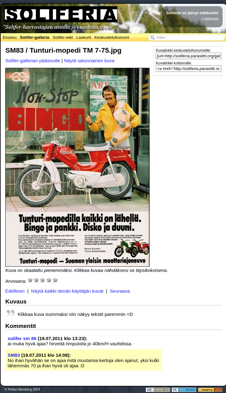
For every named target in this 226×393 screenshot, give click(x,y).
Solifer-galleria (34, 37)
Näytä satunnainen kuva (89, 60)
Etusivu (10, 37)
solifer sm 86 (22, 338)
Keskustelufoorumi (111, 37)
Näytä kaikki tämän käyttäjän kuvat (67, 291)
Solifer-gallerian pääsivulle (32, 60)
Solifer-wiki (63, 37)
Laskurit (83, 37)
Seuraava (120, 291)
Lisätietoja (210, 19)
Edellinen (15, 291)
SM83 (14, 355)
